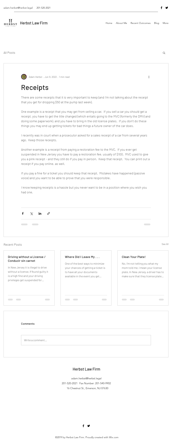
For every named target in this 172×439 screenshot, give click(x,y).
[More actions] (149, 77)
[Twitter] (166, 7)
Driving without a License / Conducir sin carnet (26, 259)
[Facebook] (161, 7)
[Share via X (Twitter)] (31, 213)
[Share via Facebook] (22, 213)
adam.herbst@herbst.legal (18, 7)
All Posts (9, 52)
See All (165, 244)
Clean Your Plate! (134, 257)
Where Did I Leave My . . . (82, 257)
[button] (164, 52)
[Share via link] (48, 213)
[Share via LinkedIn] (40, 213)
